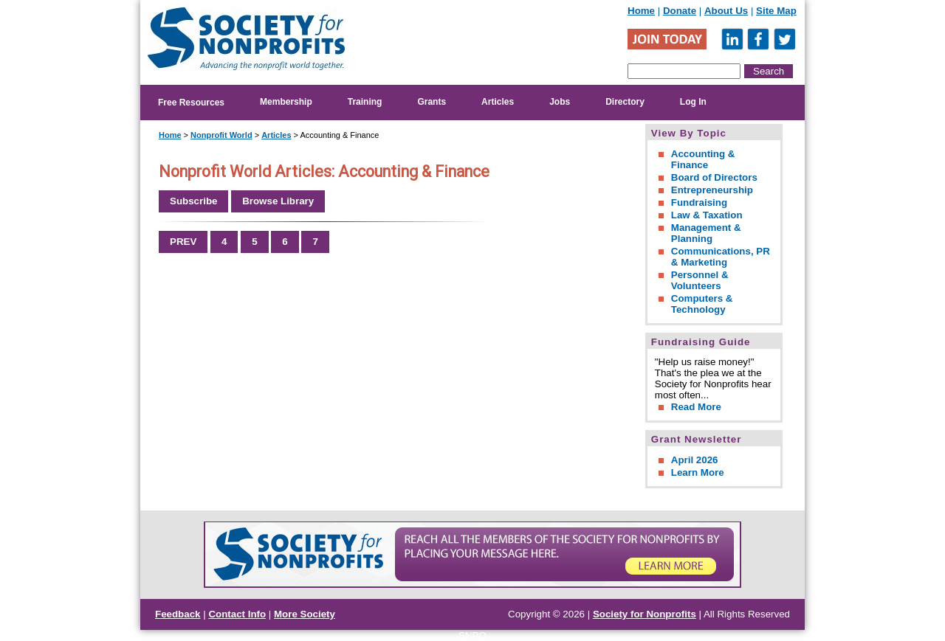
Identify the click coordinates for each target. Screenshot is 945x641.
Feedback (178, 614)
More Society (304, 614)
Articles (497, 102)
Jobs (559, 102)
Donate (679, 10)
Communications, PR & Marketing (720, 257)
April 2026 (694, 459)
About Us (726, 10)
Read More (696, 406)
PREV (183, 241)
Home (641, 10)
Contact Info (237, 614)
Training (365, 102)
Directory (625, 102)
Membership (286, 102)
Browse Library (278, 201)
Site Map (776, 10)
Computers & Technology (702, 304)
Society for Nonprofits (644, 614)
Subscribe (193, 201)
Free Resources (191, 102)
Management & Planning (706, 233)
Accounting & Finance (703, 159)
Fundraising (699, 202)
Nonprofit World (221, 135)
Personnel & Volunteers (700, 280)
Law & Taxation (707, 215)
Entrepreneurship (712, 189)
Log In (693, 102)
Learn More (697, 472)
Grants (431, 102)
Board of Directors (714, 177)
